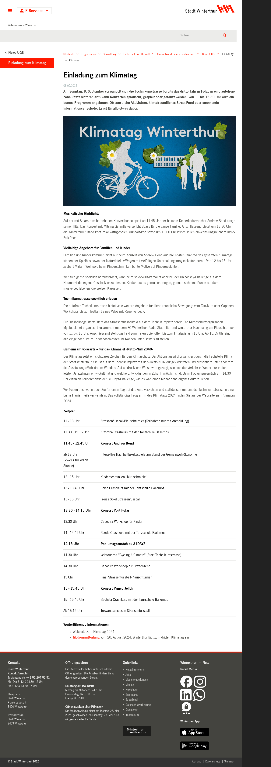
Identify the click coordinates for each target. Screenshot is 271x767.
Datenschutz (212, 761)
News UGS (208, 54)
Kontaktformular (18, 673)
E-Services (34, 11)
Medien (129, 684)
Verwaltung (110, 54)
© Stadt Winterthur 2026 (23, 761)
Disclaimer (131, 709)
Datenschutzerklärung (138, 704)
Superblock (131, 699)
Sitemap (229, 761)
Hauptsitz (14, 694)
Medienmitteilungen (136, 679)
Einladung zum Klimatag (27, 63)
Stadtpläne (131, 694)
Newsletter (131, 689)
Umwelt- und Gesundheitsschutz (176, 54)
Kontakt (196, 761)
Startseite (68, 54)
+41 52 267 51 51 (38, 677)
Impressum (132, 714)
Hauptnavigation (10, 11)
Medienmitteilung (86, 637)
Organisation (89, 54)
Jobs (128, 674)
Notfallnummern (134, 669)
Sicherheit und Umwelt (137, 54)
